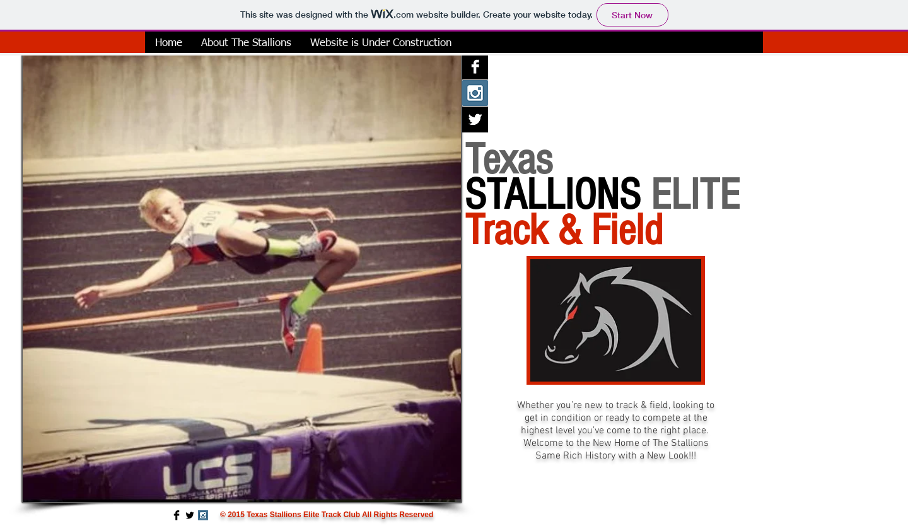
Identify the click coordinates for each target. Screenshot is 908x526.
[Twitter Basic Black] (190, 515)
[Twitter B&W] (475, 119)
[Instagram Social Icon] (475, 93)
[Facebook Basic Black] (177, 515)
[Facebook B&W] (475, 66)
